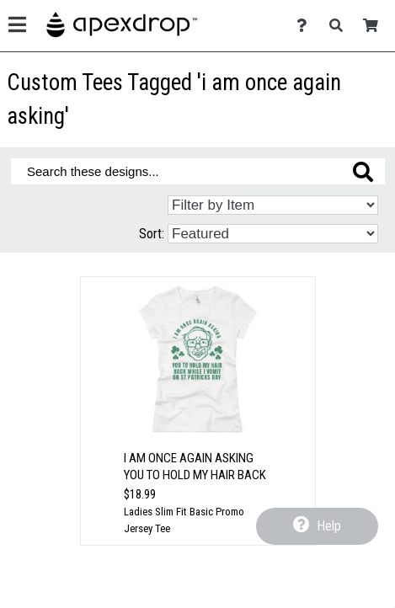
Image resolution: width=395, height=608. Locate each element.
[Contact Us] (306, 26)
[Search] (340, 26)
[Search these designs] (198, 171)
